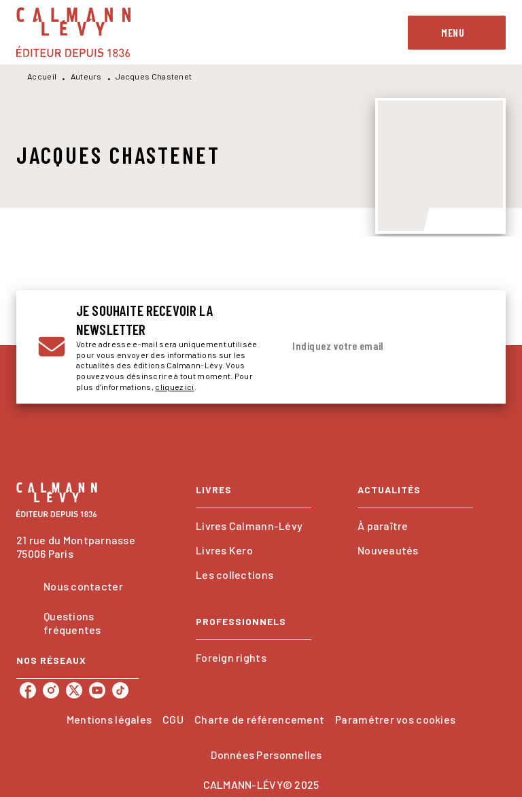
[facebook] (27, 690)
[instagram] (51, 690)
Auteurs (86, 76)
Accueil (41, 76)
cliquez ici (174, 386)
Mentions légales (109, 719)
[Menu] (457, 33)
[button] (253, 526)
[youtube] (97, 690)
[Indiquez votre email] (366, 346)
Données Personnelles (266, 754)
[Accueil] (73, 32)
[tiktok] (120, 690)
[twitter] (74, 690)
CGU (173, 719)
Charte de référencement (259, 719)
